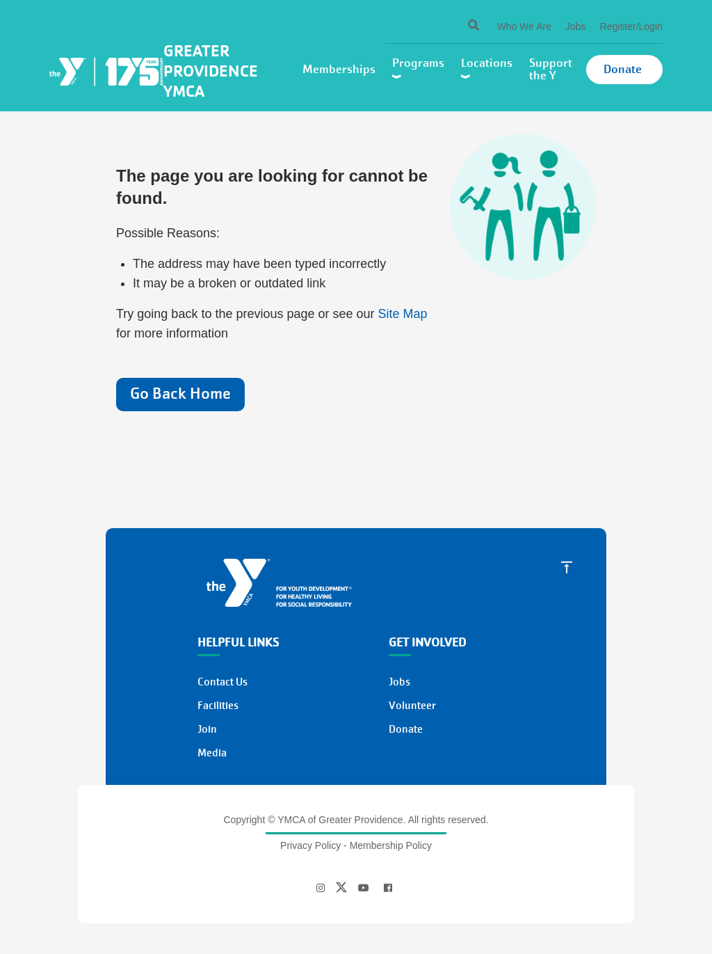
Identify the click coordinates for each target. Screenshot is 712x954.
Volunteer (412, 706)
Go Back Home (180, 393)
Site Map (403, 314)
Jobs (575, 26)
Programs (419, 68)
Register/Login (631, 26)
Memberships (340, 69)
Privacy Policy (310, 845)
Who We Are (524, 26)
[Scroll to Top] (566, 566)
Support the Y (550, 69)
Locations (488, 68)
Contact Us (222, 682)
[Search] (461, 26)
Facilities (217, 706)
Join (207, 729)
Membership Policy (391, 845)
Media (212, 753)
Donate (624, 69)
